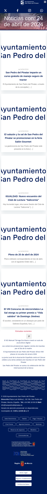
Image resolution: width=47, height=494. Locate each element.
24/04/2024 (24, 69)
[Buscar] (29, 336)
